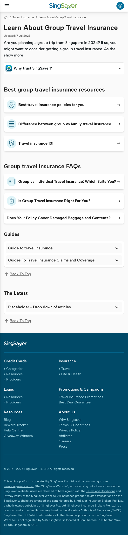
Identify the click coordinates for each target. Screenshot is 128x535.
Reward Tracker (16, 425)
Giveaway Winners (18, 436)
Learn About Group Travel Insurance (62, 17)
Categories (14, 369)
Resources (14, 374)
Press (63, 446)
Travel (65, 369)
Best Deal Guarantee (75, 402)
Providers (13, 379)
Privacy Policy (70, 430)
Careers (65, 441)
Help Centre (13, 430)
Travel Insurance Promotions (81, 397)
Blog (7, 420)
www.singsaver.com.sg (19, 486)
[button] (64, 68)
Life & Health (71, 374)
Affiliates (65, 436)
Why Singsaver (70, 420)
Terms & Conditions (74, 425)
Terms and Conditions (100, 491)
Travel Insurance (23, 17)
